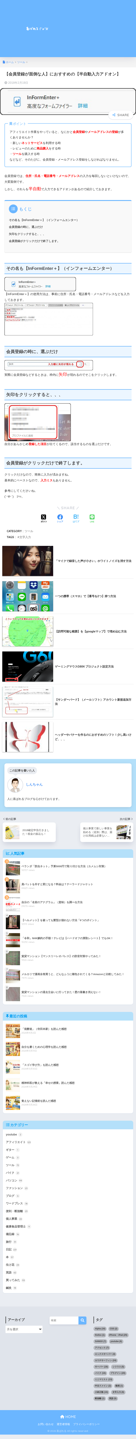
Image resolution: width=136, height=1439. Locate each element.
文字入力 (25, 537)
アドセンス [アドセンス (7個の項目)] (102, 1352)
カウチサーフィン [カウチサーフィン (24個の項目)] (105, 1365)
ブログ (13, 1198)
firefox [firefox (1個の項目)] (100, 1339)
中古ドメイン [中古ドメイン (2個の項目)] (103, 1390)
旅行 (12, 1245)
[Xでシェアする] (44, 519)
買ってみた (16, 1284)
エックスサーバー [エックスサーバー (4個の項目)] (105, 1358)
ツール (29, 531)
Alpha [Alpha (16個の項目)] (100, 1333)
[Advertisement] (99, 30)
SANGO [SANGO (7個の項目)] (100, 1346)
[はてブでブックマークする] (76, 519)
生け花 (13, 1268)
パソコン (15, 1182)
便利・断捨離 (18, 1213)
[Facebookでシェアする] (60, 519)
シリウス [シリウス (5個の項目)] (118, 1371)
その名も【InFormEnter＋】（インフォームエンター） (44, 220)
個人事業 (15, 1221)
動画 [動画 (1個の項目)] (119, 1390)
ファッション (18, 1190)
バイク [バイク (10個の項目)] (100, 1377)
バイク (13, 1174)
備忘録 (13, 1237)
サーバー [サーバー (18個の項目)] (101, 1371)
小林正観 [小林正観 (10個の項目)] (101, 1396)
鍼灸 (12, 1292)
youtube (14, 1134)
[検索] (82, 1325)
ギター (13, 1150)
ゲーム (13, 1158)
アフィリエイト (19, 1142)
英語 (12, 1276)
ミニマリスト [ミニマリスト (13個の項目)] (103, 1384)
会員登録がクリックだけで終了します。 (34, 241)
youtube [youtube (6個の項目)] (116, 1346)
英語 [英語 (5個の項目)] (113, 1403)
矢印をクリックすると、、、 (27, 233)
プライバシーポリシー (86, 1428)
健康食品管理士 (19, 1229)
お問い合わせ (46, 1428)
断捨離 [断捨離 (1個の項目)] (99, 1403)
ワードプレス (18, 1206)
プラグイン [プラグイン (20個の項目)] (117, 1377)
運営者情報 (63, 1428)
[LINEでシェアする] (92, 519)
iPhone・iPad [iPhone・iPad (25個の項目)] (118, 1339)
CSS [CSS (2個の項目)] (113, 1333)
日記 (12, 1253)
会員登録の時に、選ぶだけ (26, 226)
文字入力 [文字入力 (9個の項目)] (118, 1396)
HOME (68, 1421)
